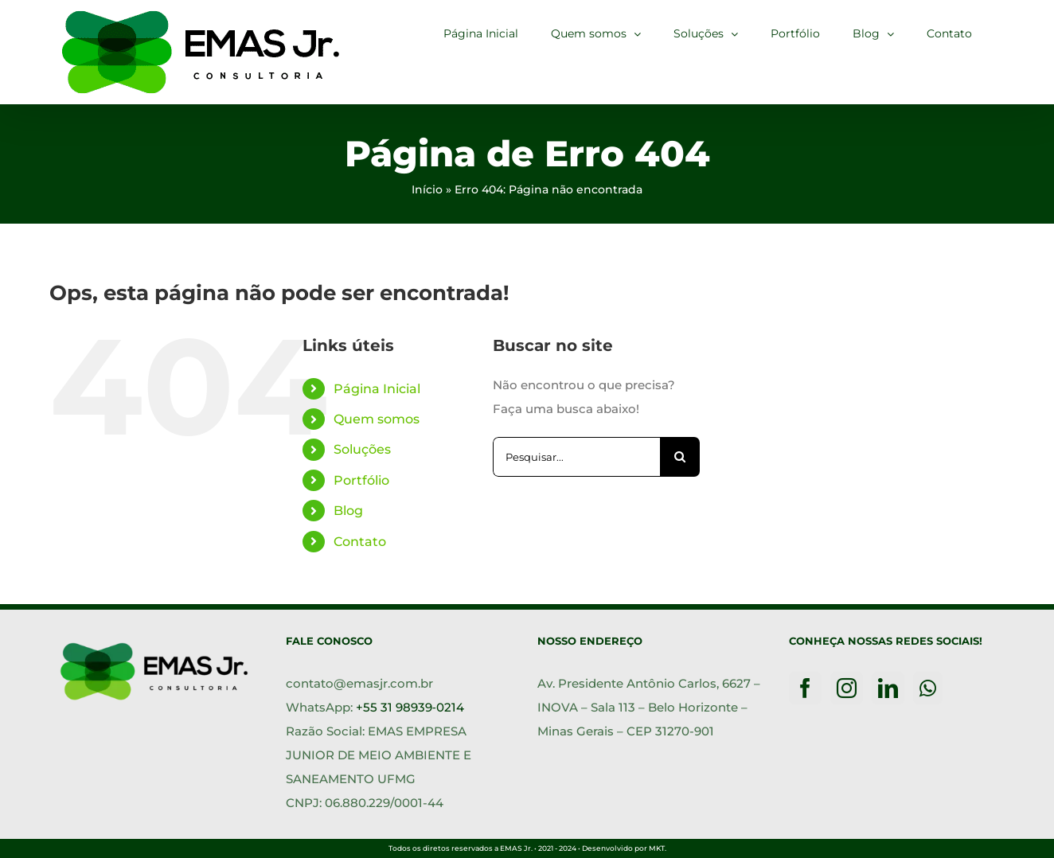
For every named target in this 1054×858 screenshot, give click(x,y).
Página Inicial (377, 388)
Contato (360, 541)
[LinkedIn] (888, 688)
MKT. (657, 848)
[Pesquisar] (680, 457)
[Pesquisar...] (576, 457)
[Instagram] (846, 688)
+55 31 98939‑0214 (410, 707)
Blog (348, 510)
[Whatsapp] (928, 688)
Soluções (362, 449)
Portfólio (361, 480)
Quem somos (377, 419)
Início (427, 189)
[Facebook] (805, 688)
